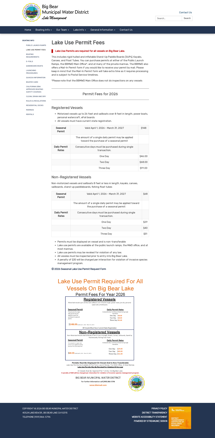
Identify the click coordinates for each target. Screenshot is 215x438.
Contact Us (185, 12)
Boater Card (32, 82)
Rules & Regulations (36, 101)
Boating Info (28, 40)
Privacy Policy (159, 408)
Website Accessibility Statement (149, 417)
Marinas (30, 110)
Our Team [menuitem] (61, 29)
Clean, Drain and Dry (36, 96)
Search (187, 18)
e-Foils (29, 61)
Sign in (163, 421)
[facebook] (191, 5)
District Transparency (154, 413)
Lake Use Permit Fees (36, 50)
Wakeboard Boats (34, 66)
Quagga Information (35, 78)
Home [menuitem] (28, 29)
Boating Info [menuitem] (43, 29)
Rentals (30, 114)
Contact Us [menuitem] (126, 29)
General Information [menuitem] (101, 29)
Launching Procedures (32, 71)
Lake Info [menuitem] (78, 29)
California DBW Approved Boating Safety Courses (34, 89)
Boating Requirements (32, 55)
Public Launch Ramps (36, 45)
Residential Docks (34, 105)
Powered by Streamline (146, 421)
